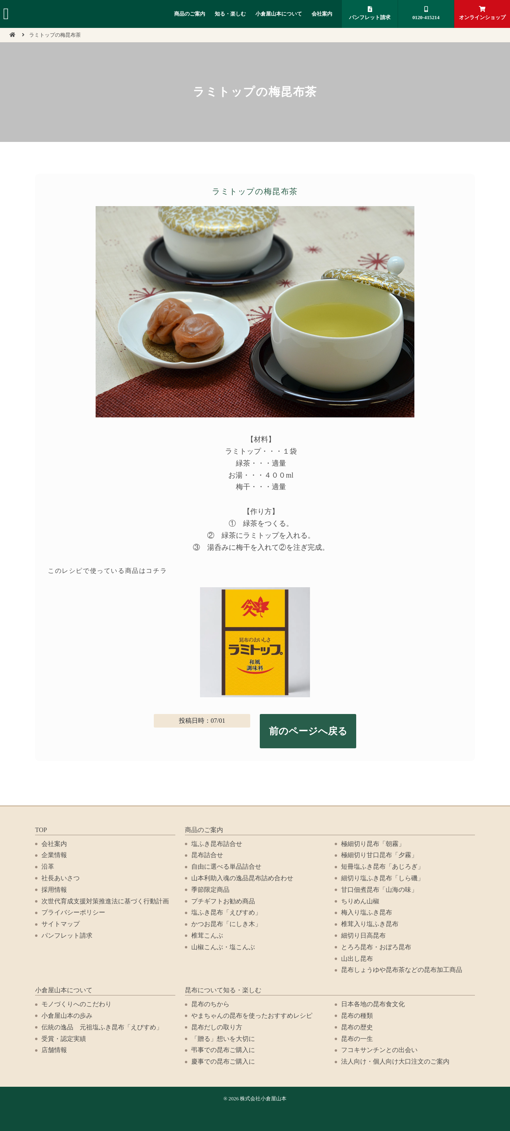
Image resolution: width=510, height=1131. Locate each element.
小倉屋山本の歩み (66, 1015)
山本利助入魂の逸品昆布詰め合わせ (242, 878)
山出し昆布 (357, 958)
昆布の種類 (357, 1015)
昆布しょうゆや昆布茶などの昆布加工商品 (401, 969)
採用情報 (54, 889)
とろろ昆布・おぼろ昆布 (376, 947)
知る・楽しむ (230, 14)
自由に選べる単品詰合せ (226, 866)
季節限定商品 (210, 889)
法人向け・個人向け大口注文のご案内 (395, 1061)
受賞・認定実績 (63, 1038)
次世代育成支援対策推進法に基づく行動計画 (105, 901)
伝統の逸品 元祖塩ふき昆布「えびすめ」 (102, 1027)
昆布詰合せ (207, 855)
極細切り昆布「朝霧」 (373, 843)
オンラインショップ (482, 13)
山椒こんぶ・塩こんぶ (223, 947)
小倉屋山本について (278, 14)
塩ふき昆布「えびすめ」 (226, 912)
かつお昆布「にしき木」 (226, 924)
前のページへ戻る (308, 731)
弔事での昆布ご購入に (223, 1049)
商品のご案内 (189, 14)
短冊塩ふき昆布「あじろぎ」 (382, 866)
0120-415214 (426, 13)
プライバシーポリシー (73, 912)
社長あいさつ (60, 878)
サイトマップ (60, 924)
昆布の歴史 (357, 1027)
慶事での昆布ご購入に (223, 1061)
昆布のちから (210, 1004)
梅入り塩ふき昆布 (366, 912)
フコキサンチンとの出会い (379, 1049)
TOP (41, 829)
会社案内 (322, 14)
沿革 (47, 866)
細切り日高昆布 (363, 935)
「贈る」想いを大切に (223, 1038)
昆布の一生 (357, 1038)
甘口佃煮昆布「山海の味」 (379, 889)
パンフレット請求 (370, 13)
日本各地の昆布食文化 (373, 1004)
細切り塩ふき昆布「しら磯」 (382, 878)
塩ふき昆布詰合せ (216, 843)
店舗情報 (54, 1049)
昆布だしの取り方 (216, 1027)
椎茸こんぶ (207, 935)
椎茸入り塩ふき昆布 (369, 924)
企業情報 (54, 855)
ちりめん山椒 (360, 901)
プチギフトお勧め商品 (223, 901)
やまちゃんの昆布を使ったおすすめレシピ (251, 1015)
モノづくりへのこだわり (76, 1004)
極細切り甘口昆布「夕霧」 (379, 855)
